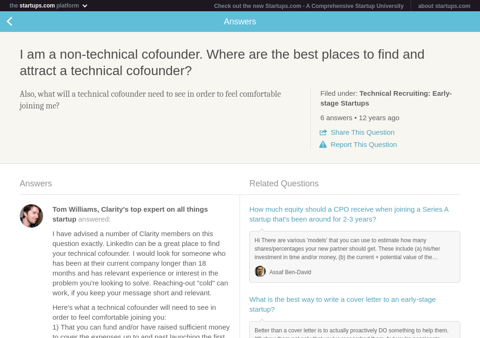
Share (362, 132)
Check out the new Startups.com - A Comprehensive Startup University (309, 6)
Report (363, 144)
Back (19, 21)
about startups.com (444, 6)
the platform (48, 5)
